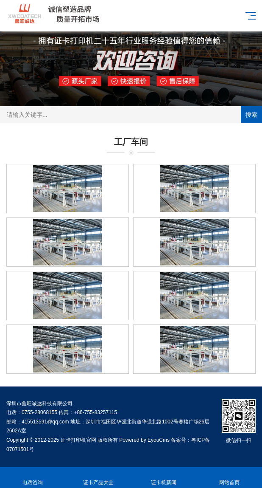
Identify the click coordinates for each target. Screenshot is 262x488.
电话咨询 (33, 477)
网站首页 (229, 477)
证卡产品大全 (98, 477)
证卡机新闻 (164, 477)
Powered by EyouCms (144, 440)
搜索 (251, 114)
